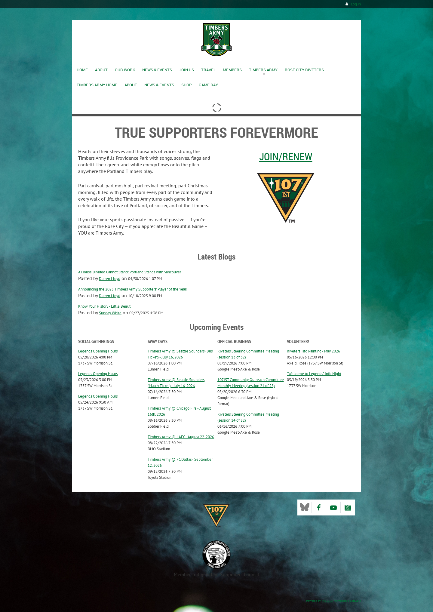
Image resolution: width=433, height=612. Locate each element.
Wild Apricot (327, 601)
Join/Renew (285, 156)
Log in (356, 4)
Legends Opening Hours (98, 351)
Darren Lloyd (109, 278)
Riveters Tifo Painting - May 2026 (313, 351)
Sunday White (110, 312)
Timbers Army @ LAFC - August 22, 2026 (181, 436)
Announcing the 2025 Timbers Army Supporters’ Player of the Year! (132, 289)
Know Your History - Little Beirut (104, 306)
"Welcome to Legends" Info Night (314, 373)
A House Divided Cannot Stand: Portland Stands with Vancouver (129, 272)
